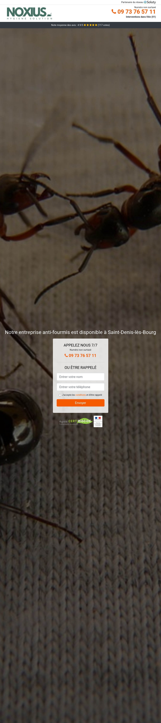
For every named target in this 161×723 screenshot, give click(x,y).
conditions (81, 395)
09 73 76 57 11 (134, 11)
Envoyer (80, 403)
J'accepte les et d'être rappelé (82, 395)
